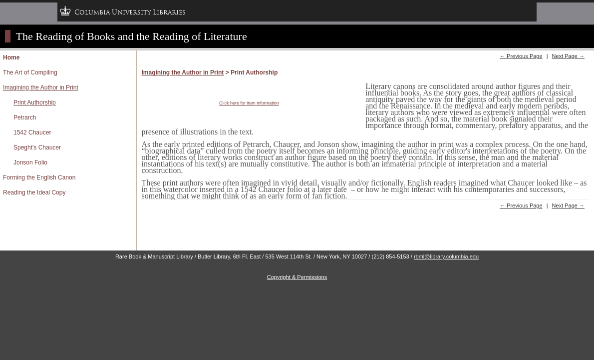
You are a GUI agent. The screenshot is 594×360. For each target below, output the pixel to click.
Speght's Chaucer (37, 147)
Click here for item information (249, 103)
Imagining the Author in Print (40, 87)
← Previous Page (521, 56)
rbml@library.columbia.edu (446, 257)
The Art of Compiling (30, 72)
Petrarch (24, 117)
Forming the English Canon (39, 177)
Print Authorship (34, 102)
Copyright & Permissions (297, 277)
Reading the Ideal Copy (34, 192)
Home (11, 57)
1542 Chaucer (32, 132)
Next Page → (568, 56)
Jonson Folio (30, 162)
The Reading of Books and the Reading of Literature (131, 36)
